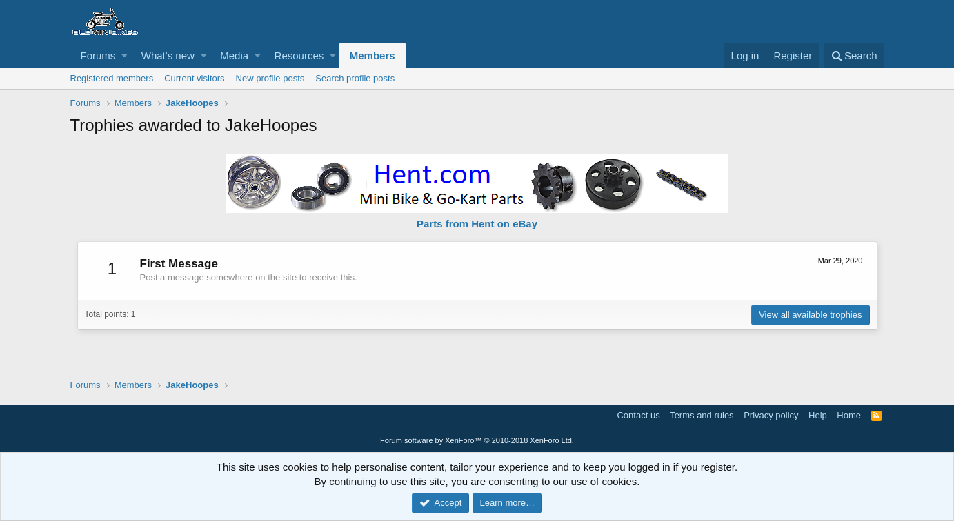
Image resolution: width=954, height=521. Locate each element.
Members (372, 55)
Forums (98, 55)
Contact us (638, 415)
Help (817, 415)
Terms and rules (701, 415)
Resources (299, 55)
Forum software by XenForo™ (477, 440)
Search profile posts (355, 78)
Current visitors (194, 78)
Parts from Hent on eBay (477, 223)
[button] (124, 55)
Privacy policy (771, 415)
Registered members (112, 78)
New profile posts (270, 78)
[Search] (854, 55)
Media (234, 55)
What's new (168, 55)
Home (849, 415)
